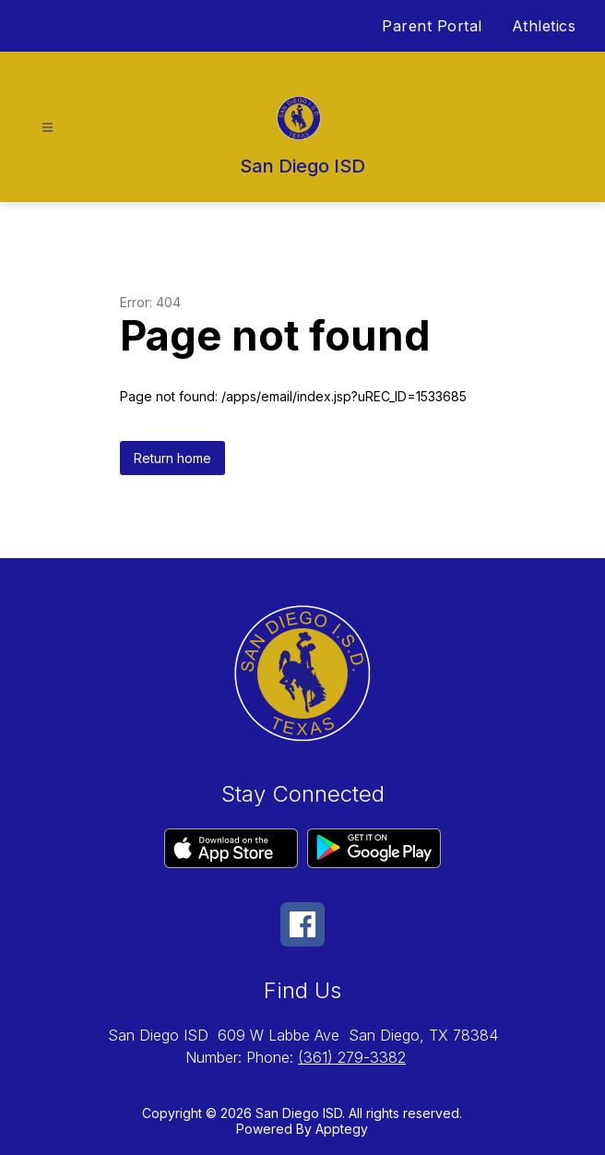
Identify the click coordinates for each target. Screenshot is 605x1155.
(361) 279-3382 (352, 1057)
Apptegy (341, 1129)
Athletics (544, 26)
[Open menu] (47, 127)
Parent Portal (432, 26)
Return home (172, 458)
